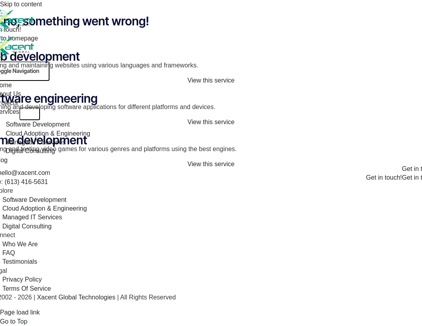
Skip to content (21, 4)
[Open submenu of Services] (29, 113)
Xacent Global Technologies (77, 297)
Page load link (20, 312)
